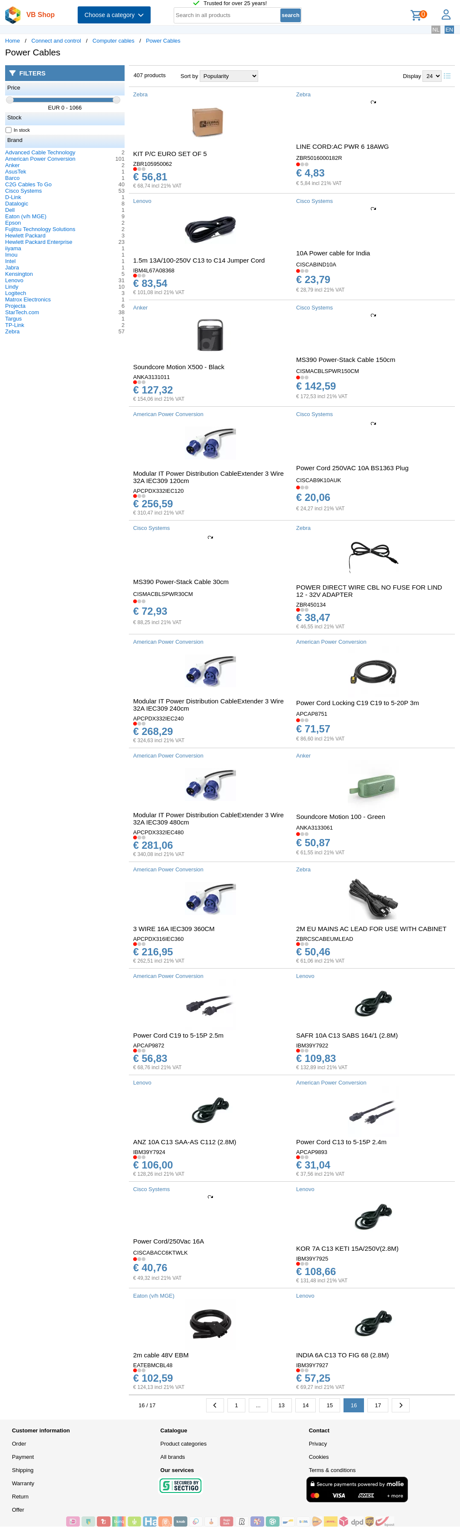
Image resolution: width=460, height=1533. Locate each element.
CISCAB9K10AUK (318, 480)
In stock (18, 130)
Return (20, 1496)
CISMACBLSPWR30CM (163, 594)
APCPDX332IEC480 (158, 832)
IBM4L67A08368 (154, 270)
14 (306, 1405)
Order (19, 1443)
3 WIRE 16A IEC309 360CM (174, 928)
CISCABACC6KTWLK (160, 1253)
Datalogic (16, 203)
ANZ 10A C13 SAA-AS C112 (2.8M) (184, 1141)
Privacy (318, 1443)
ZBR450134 (311, 605)
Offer (18, 1510)
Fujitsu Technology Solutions (40, 229)
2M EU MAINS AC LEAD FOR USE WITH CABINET (371, 928)
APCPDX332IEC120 (158, 491)
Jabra (12, 267)
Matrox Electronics (28, 299)
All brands (172, 1457)
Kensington (19, 274)
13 (282, 1405)
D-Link (13, 197)
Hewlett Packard (25, 235)
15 (329, 1405)
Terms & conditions (332, 1470)
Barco (12, 178)
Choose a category (114, 15)
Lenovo (14, 280)
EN (449, 29)
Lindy (11, 286)
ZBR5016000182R (319, 158)
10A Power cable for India (333, 253)
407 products (150, 75)
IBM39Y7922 (312, 1045)
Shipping (23, 1470)
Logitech (15, 293)
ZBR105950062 (152, 164)
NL (436, 29)
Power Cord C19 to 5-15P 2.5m (178, 1035)
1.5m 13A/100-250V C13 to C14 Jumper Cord (199, 260)
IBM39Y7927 (312, 1365)
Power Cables (163, 41)
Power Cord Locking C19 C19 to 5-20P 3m (357, 702)
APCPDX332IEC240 (158, 718)
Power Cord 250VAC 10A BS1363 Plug (352, 467)
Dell (10, 210)
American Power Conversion (40, 159)
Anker (12, 165)
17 (378, 1405)
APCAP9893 (311, 1152)
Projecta (15, 306)
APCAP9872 (148, 1045)
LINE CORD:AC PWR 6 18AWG (342, 146)
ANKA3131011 (151, 377)
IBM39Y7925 (312, 1258)
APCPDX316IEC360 (158, 939)
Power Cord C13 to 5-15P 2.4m (341, 1141)
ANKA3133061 (314, 827)
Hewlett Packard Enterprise (39, 242)
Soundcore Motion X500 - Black (178, 366)
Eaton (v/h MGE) (26, 216)
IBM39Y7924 (149, 1152)
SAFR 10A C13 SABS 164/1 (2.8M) (347, 1035)
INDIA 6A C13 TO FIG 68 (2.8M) (342, 1355)
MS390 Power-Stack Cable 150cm (345, 359)
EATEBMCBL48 (152, 1365)
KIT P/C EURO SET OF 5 (170, 153)
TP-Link (14, 325)
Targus (13, 318)
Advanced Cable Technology (40, 152)
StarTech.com (22, 312)
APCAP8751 (311, 714)
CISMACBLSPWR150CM (327, 371)
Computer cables (113, 41)
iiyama (13, 248)
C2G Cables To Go (28, 184)
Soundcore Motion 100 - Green (340, 816)
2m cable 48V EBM (161, 1355)
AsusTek (15, 171)
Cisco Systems (23, 191)
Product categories (183, 1443)
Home (12, 41)
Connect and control (56, 41)
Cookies (319, 1457)
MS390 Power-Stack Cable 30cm (181, 581)
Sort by (189, 76)
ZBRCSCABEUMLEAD (324, 939)
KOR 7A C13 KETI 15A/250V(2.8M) (347, 1248)
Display (412, 76)
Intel (10, 261)
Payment (23, 1457)
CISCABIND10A (316, 264)
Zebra (12, 331)
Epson (13, 223)
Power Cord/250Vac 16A (168, 1241)
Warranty (23, 1483)
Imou (11, 255)
